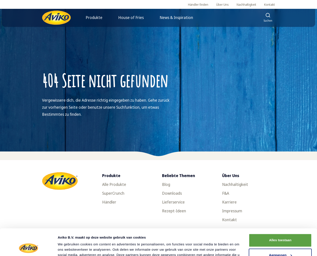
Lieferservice (173, 202)
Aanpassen (280, 230)
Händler (109, 202)
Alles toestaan (280, 215)
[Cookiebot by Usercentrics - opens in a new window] (28, 247)
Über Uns (222, 4)
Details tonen (68, 247)
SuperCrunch (113, 193)
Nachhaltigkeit (246, 4)
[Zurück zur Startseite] (56, 17)
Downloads (172, 193)
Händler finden (198, 4)
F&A (225, 193)
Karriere (229, 202)
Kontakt (269, 4)
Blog (166, 184)
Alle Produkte (114, 184)
